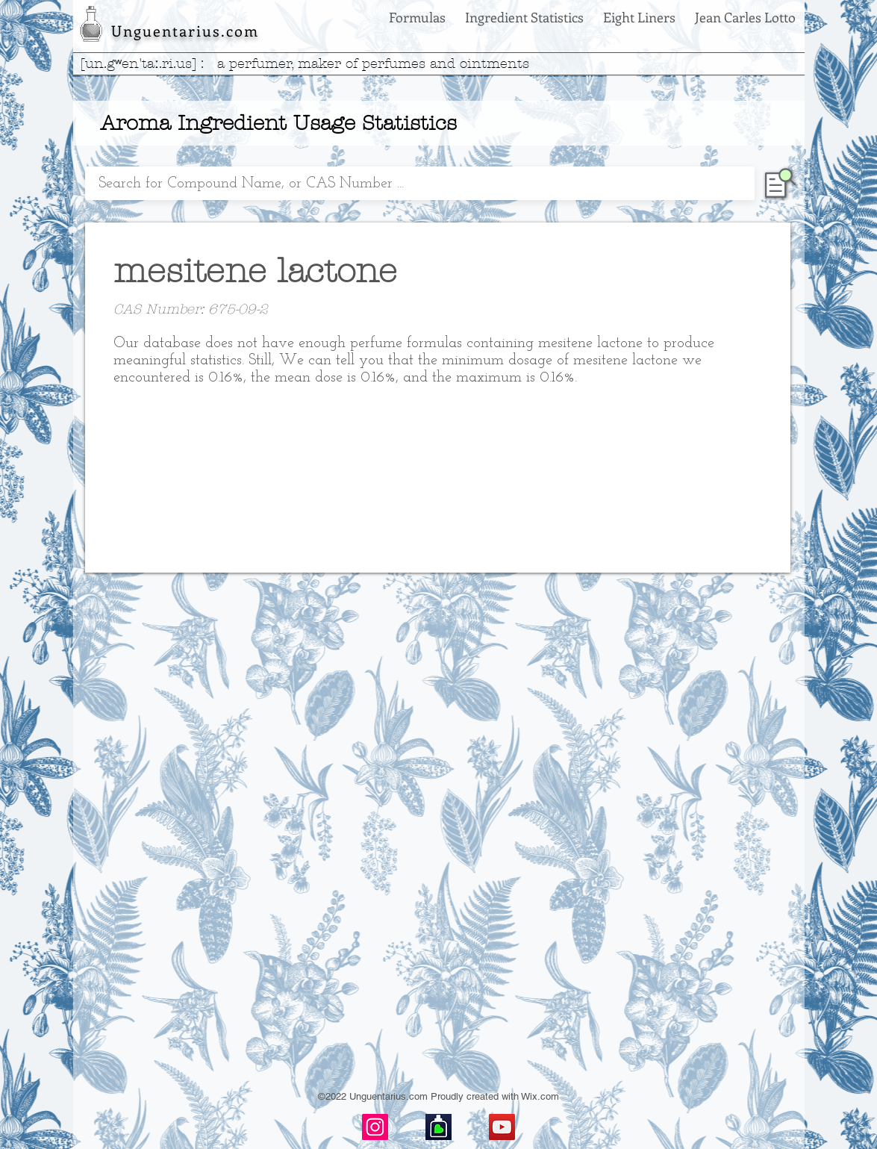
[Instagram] (375, 1127)
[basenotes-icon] (438, 1127)
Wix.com (540, 1096)
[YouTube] (502, 1127)
